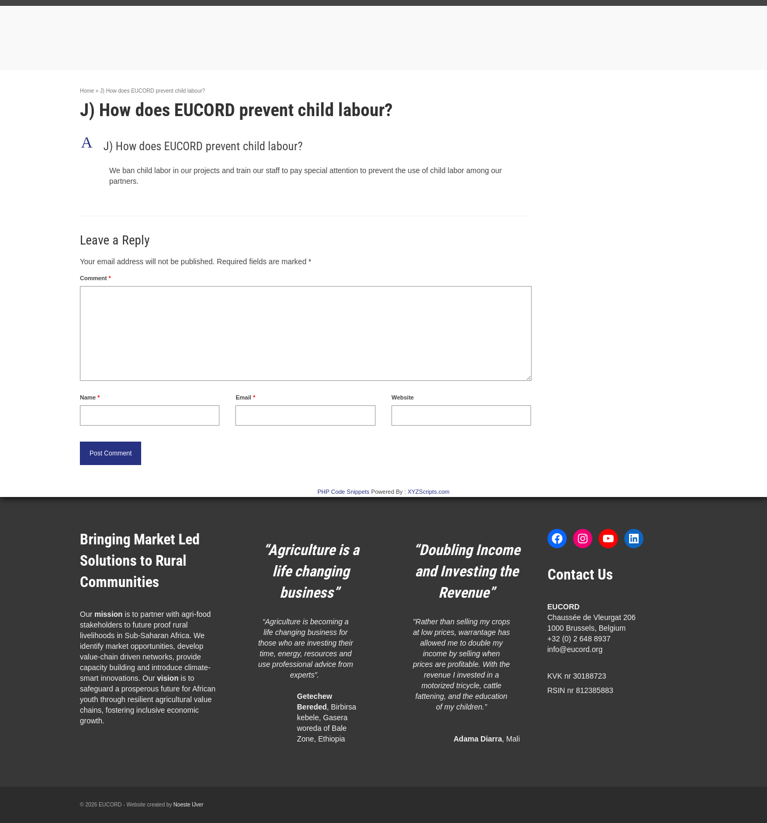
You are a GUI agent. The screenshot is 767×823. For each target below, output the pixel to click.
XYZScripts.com (428, 491)
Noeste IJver (188, 805)
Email (245, 397)
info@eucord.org (575, 649)
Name (90, 397)
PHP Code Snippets (343, 491)
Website (402, 397)
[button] (306, 146)
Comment (95, 278)
